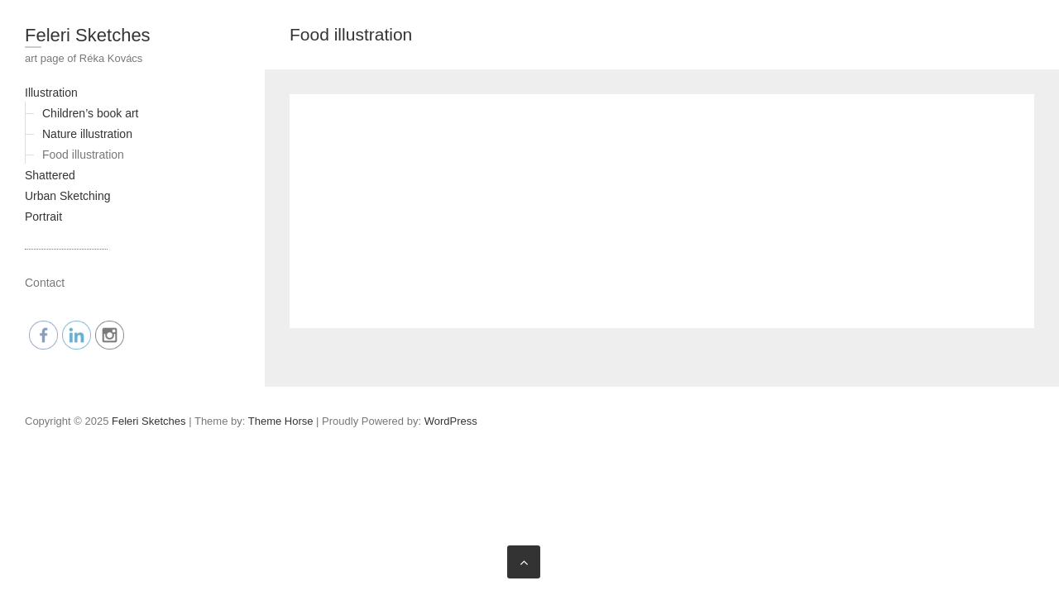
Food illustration (83, 154)
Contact (45, 282)
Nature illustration (87, 133)
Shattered (50, 175)
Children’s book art (90, 113)
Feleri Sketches (88, 35)
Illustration (51, 92)
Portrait (43, 216)
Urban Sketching (68, 195)
